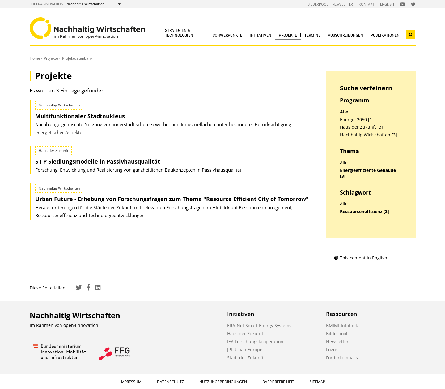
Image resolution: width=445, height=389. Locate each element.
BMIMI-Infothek (342, 325)
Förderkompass (342, 358)
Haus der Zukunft (245, 333)
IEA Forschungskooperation (255, 341)
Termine (312, 35)
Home (35, 58)
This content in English (360, 258)
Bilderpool (317, 4)
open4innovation (47, 4)
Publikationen (385, 35)
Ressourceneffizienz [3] (364, 211)
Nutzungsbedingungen (223, 381)
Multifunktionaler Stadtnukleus (80, 116)
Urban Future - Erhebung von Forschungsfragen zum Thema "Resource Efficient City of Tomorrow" (172, 199)
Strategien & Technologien (179, 32)
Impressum (131, 381)
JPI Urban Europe (244, 350)
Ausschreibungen (345, 35)
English (387, 4)
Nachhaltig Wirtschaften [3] (368, 135)
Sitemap (317, 381)
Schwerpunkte (227, 35)
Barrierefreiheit (278, 381)
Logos (332, 350)
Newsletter (342, 4)
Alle (344, 112)
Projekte (288, 35)
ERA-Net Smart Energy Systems (259, 325)
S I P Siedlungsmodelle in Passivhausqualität (97, 161)
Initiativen (260, 35)
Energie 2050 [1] (357, 119)
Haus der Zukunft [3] (361, 127)
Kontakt (366, 4)
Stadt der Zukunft (245, 358)
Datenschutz (170, 381)
